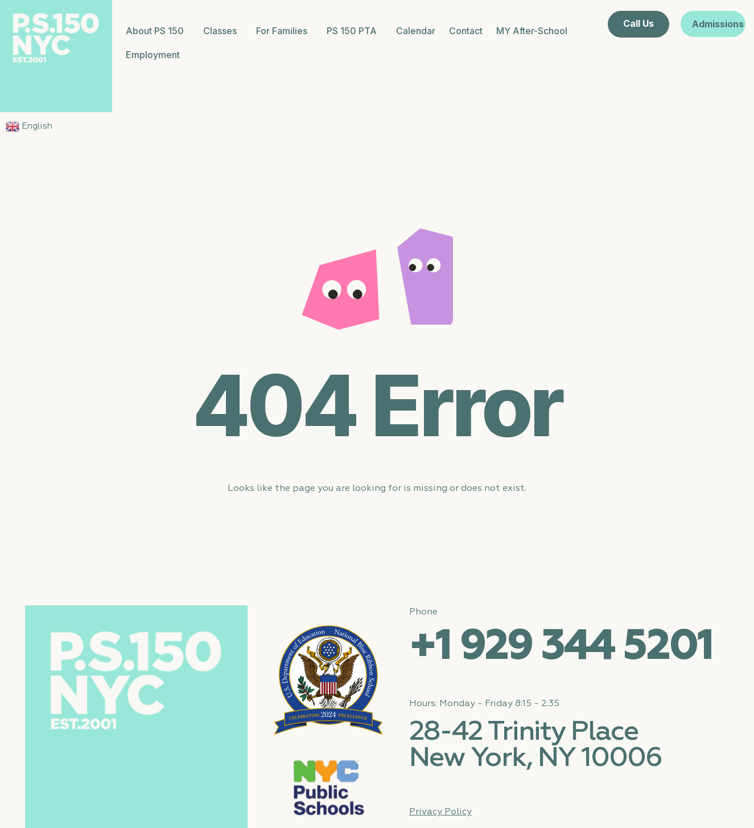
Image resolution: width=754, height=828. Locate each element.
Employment (153, 54)
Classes (222, 31)
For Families (284, 31)
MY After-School (531, 30)
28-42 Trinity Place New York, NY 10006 (535, 745)
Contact (466, 30)
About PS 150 (157, 31)
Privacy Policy (440, 812)
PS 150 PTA (354, 31)
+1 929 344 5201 (560, 647)
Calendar (415, 30)
